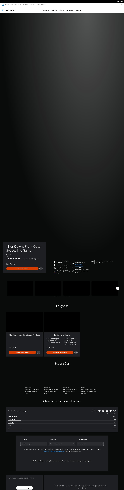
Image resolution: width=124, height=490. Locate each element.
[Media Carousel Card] (20, 287)
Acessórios (25, 4)
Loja (38, 4)
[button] (82, 263)
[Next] (117, 286)
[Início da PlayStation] (3, 4)
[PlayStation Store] (9, 8)
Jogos (6, 4)
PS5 (11, 4)
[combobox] (33, 442)
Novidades (45, 9)
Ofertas (61, 9)
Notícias (32, 4)
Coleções (54, 9)
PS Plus (19, 4)
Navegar (78, 9)
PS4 (15, 4)
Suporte (43, 4)
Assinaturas (69, 9)
